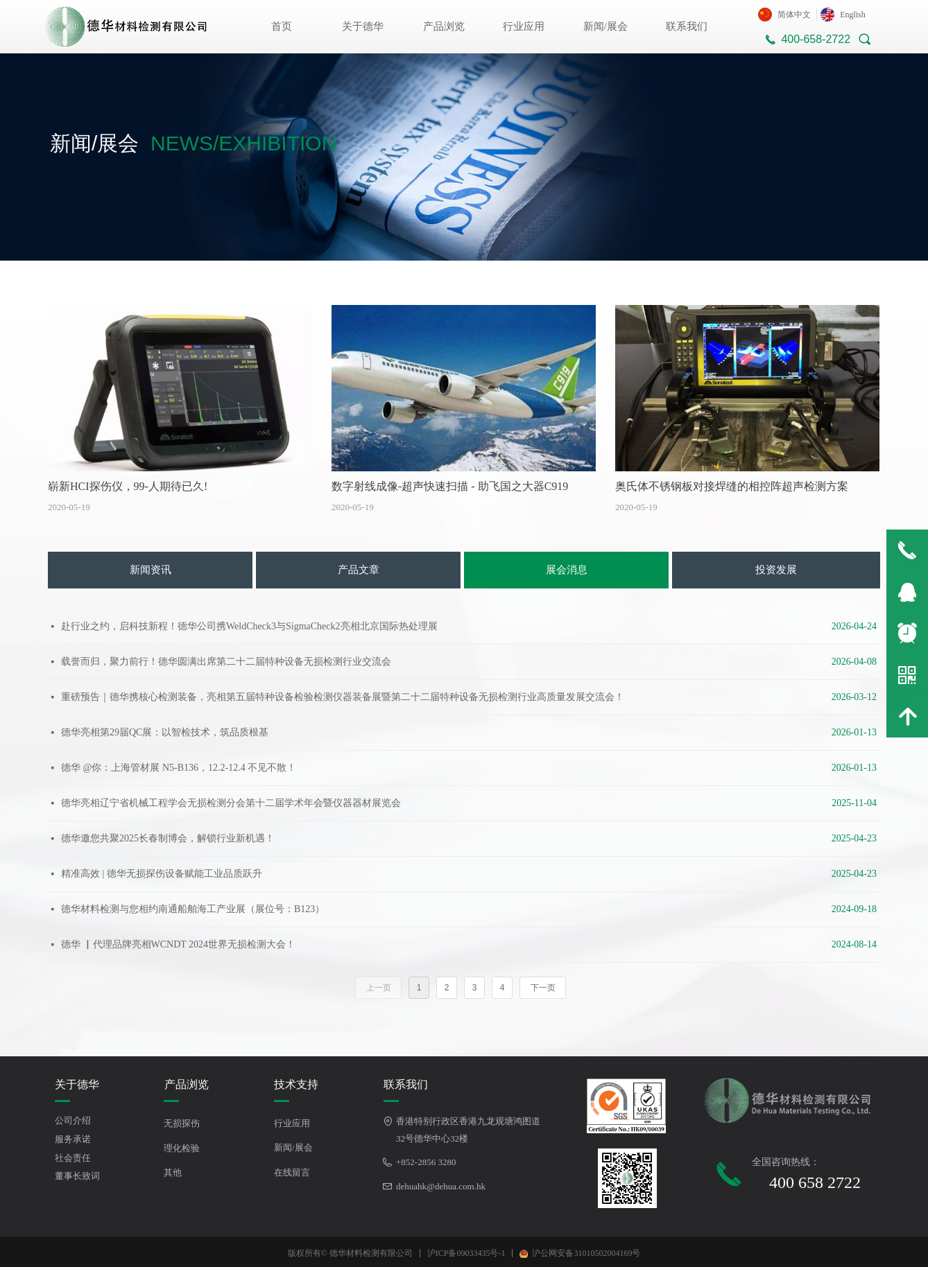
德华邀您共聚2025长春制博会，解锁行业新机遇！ (168, 838)
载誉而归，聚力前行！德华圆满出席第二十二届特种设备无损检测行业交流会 (226, 661)
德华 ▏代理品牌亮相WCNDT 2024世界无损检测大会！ (178, 944)
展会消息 (566, 569)
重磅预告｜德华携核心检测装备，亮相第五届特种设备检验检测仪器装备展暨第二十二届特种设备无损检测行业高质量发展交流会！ (342, 697)
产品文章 (358, 569)
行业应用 (523, 26)
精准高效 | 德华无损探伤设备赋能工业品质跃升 (161, 873)
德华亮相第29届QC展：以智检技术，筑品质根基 (164, 732)
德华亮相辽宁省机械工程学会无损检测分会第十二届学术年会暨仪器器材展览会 (231, 803)
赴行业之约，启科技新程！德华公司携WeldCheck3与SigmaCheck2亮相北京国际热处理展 (249, 626)
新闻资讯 (150, 569)
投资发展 (776, 569)
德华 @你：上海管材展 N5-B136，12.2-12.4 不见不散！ (178, 767)
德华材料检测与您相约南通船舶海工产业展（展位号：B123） (193, 909)
